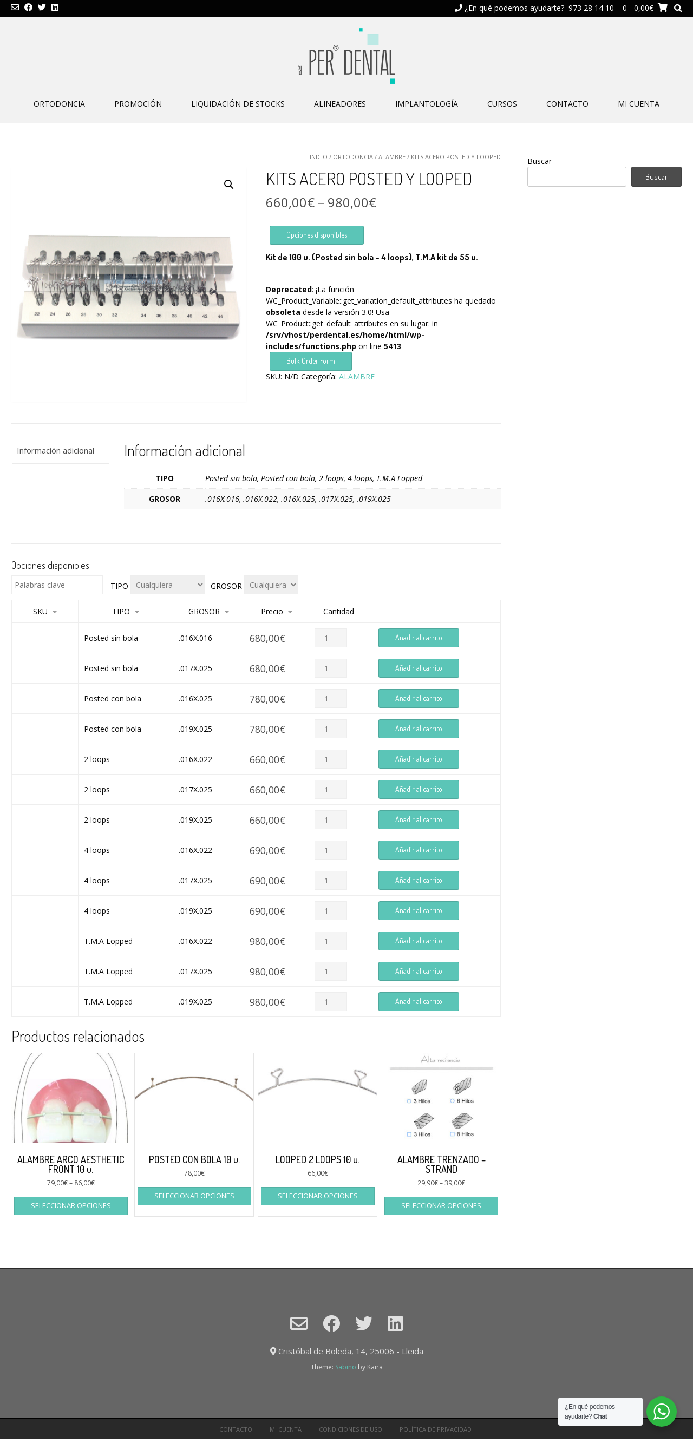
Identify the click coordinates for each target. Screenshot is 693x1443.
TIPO (119, 586)
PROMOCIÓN (138, 104)
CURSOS (502, 104)
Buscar (539, 161)
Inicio (319, 157)
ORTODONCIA (59, 104)
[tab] (60, 450)
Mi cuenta (638, 104)
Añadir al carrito (418, 637)
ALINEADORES (340, 104)
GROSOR (226, 586)
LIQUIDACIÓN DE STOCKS (238, 104)
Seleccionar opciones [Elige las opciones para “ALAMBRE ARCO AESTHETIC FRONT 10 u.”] (71, 1205)
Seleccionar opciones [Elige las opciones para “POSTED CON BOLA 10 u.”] (194, 1196)
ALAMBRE (392, 157)
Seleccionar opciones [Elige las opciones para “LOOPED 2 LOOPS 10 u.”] (318, 1196)
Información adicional (55, 450)
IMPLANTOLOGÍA (426, 104)
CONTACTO (567, 104)
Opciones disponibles (316, 234)
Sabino (345, 1367)
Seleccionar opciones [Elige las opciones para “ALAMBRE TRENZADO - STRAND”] (441, 1205)
